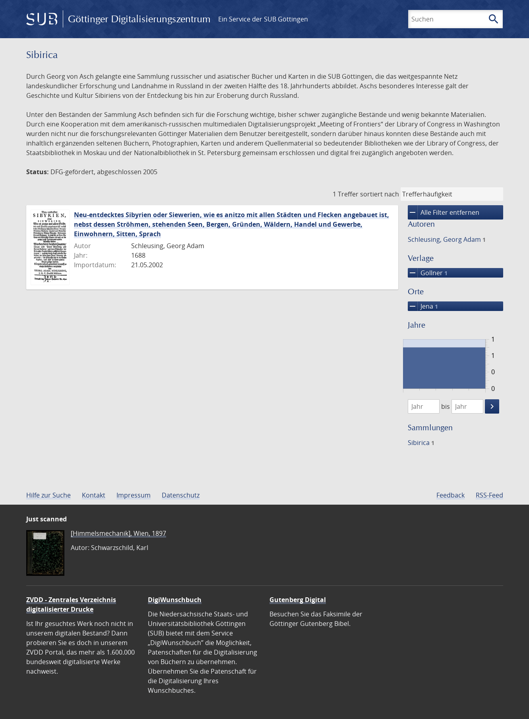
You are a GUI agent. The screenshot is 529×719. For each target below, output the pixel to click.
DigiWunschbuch (175, 599)
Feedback (450, 495)
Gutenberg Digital (297, 599)
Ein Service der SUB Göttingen (263, 19)
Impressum (133, 495)
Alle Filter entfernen (443, 212)
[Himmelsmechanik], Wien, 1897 (118, 533)
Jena (423, 306)
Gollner (428, 273)
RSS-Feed (489, 495)
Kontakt (93, 495)
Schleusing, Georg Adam (447, 239)
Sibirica (421, 442)
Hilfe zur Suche (48, 495)
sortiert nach (379, 194)
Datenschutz (181, 495)
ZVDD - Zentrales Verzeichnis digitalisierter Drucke (71, 604)
